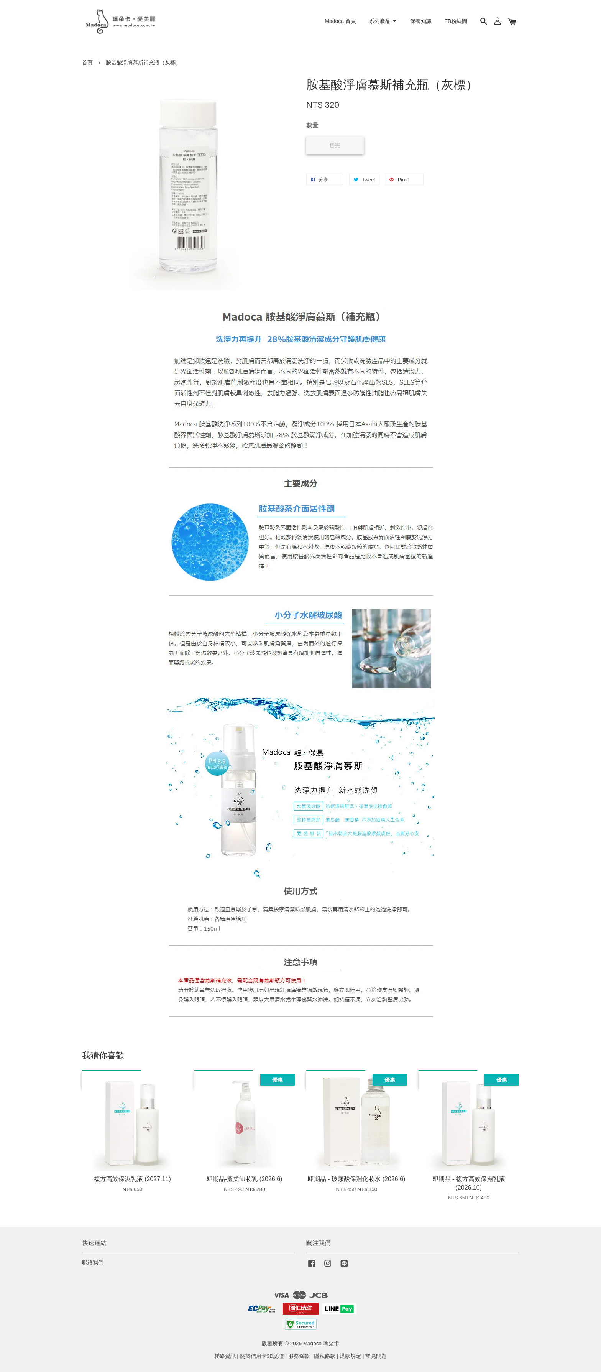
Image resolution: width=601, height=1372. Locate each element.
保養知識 (421, 21)
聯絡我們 (92, 1262)
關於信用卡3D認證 (262, 1356)
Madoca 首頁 (340, 21)
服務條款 (299, 1356)
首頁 (87, 63)
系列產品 (383, 21)
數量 (312, 125)
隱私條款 (324, 1356)
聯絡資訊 (225, 1356)
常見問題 (376, 1356)
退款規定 (350, 1356)
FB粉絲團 (456, 21)
